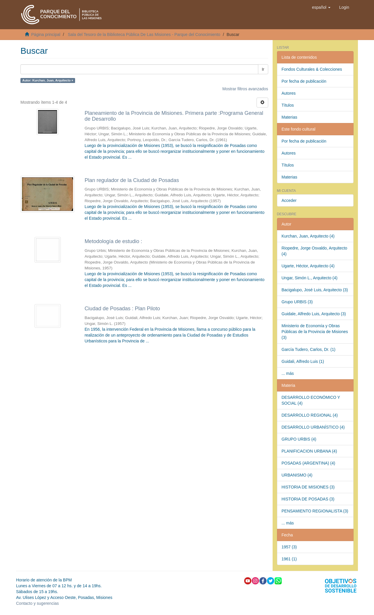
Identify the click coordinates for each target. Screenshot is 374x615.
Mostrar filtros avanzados (245, 88)
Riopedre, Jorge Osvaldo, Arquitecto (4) (314, 251)
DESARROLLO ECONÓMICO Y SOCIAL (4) (311, 400)
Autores (289, 93)
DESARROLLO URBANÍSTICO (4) (313, 427)
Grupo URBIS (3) (297, 301)
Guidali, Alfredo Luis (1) (303, 361)
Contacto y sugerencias (37, 603)
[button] (321, 7)
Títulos (288, 105)
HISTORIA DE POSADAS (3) (308, 499)
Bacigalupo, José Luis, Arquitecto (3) (315, 289)
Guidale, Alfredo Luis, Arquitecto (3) (314, 313)
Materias (289, 117)
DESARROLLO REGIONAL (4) (310, 415)
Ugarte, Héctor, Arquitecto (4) (308, 266)
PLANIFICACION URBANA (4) (309, 451)
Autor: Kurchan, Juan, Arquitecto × (47, 80)
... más (288, 373)
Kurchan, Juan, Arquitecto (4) (308, 236)
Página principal (45, 34)
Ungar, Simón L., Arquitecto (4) (309, 278)
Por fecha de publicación (304, 81)
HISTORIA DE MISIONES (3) (308, 487)
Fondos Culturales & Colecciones (312, 69)
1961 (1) (289, 559)
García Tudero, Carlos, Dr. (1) (308, 349)
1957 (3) (289, 547)
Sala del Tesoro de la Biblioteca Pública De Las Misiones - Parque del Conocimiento (144, 34)
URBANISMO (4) (297, 475)
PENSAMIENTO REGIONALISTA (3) (315, 511)
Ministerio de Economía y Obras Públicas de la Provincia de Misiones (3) (315, 331)
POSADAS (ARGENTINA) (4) (308, 463)
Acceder (289, 200)
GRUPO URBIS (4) (299, 439)
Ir (263, 69)
